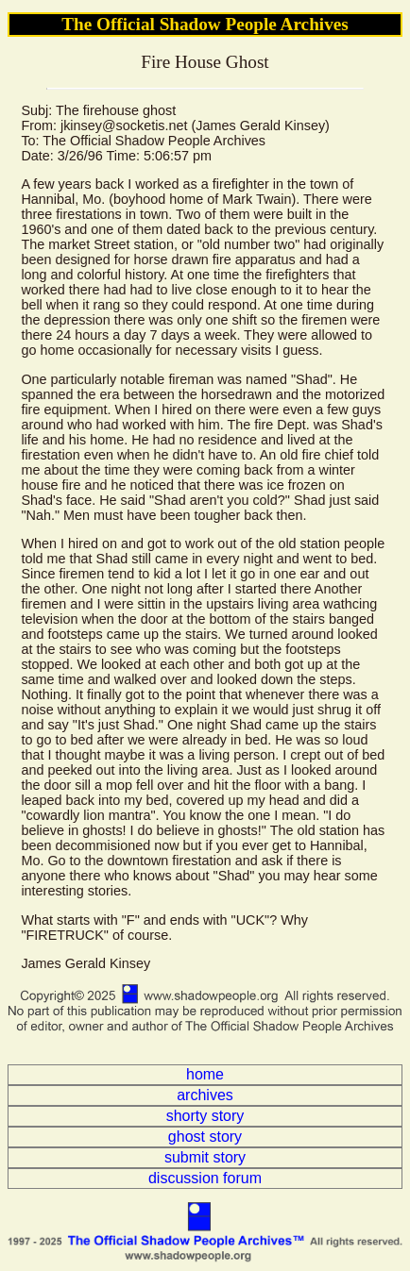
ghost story (205, 1137)
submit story (205, 1157)
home (205, 1074)
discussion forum (205, 1178)
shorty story (205, 1116)
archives (205, 1095)
